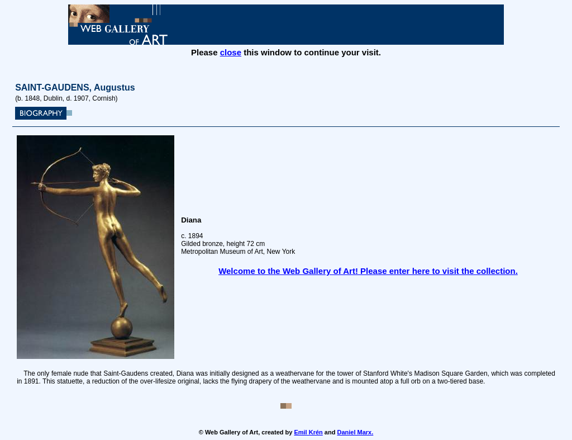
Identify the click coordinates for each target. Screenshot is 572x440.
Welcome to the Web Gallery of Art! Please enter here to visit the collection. (368, 271)
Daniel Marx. (355, 432)
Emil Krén (308, 432)
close (230, 52)
